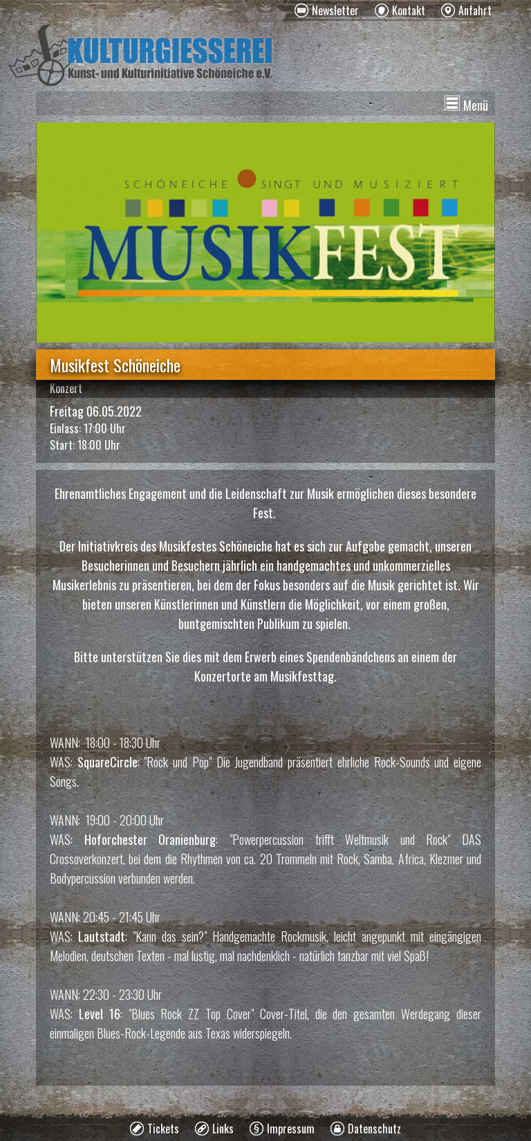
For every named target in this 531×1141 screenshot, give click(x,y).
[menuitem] (327, 10)
